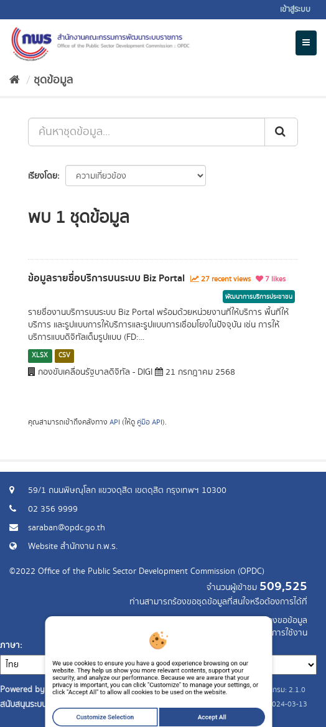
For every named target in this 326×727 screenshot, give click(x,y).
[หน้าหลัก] (14, 80)
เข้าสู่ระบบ (295, 10)
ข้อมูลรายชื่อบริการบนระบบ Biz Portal (106, 278)
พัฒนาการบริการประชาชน (258, 297)
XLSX (40, 355)
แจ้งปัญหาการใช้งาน (271, 633)
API (114, 422)
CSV (64, 355)
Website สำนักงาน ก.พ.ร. (73, 546)
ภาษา (10, 645)
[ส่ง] (281, 132)
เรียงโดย (42, 176)
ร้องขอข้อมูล (285, 620)
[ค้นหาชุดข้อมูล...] (146, 132)
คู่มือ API (149, 422)
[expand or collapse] (306, 42)
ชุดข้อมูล (53, 80)
